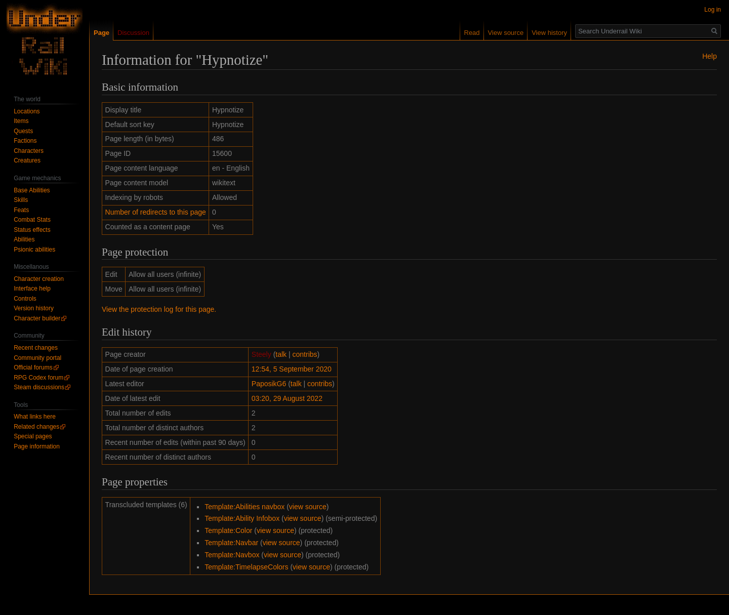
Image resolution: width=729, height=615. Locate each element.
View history (549, 32)
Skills (21, 199)
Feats (21, 210)
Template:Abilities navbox (245, 507)
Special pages (33, 436)
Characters (29, 150)
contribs (305, 354)
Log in (712, 9)
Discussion (133, 32)
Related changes (36, 426)
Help (709, 56)
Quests (23, 131)
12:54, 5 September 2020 (292, 369)
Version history (34, 308)
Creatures (27, 160)
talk (281, 354)
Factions (25, 140)
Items (21, 121)
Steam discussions (39, 387)
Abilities (24, 239)
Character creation (39, 278)
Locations (26, 111)
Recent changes (36, 347)
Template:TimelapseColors (246, 567)
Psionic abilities (34, 249)
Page (101, 32)
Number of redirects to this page (155, 212)
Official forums (33, 367)
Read (472, 32)
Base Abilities (32, 190)
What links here (35, 416)
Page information (37, 446)
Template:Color (228, 530)
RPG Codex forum (38, 377)
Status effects (32, 229)
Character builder (37, 318)
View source (506, 32)
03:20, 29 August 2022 (287, 398)
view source (308, 507)
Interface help (32, 288)
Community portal (37, 357)
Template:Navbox (232, 555)
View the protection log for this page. (159, 309)
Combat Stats (32, 219)
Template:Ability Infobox (242, 518)
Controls (25, 298)
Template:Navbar (231, 543)
